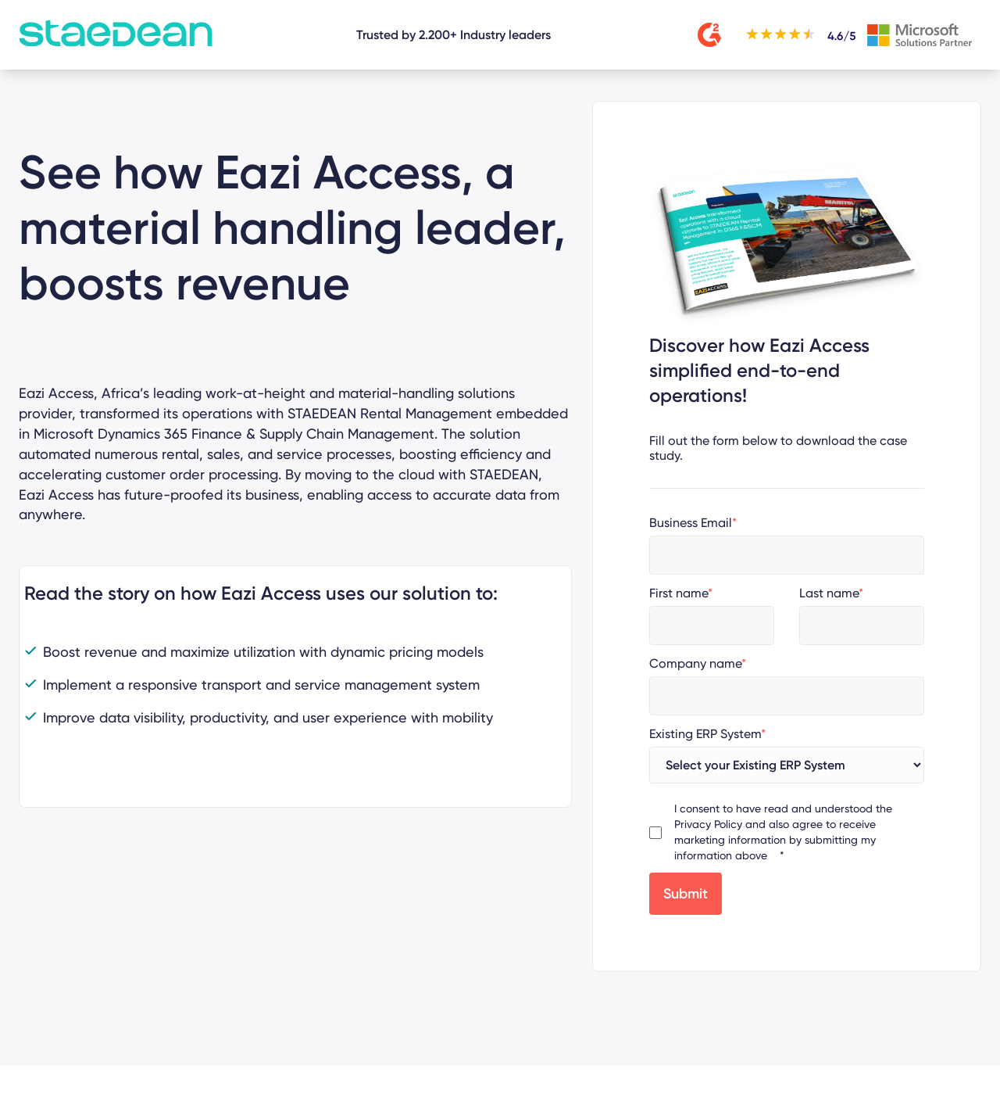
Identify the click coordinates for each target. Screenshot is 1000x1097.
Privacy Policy (708, 824)
